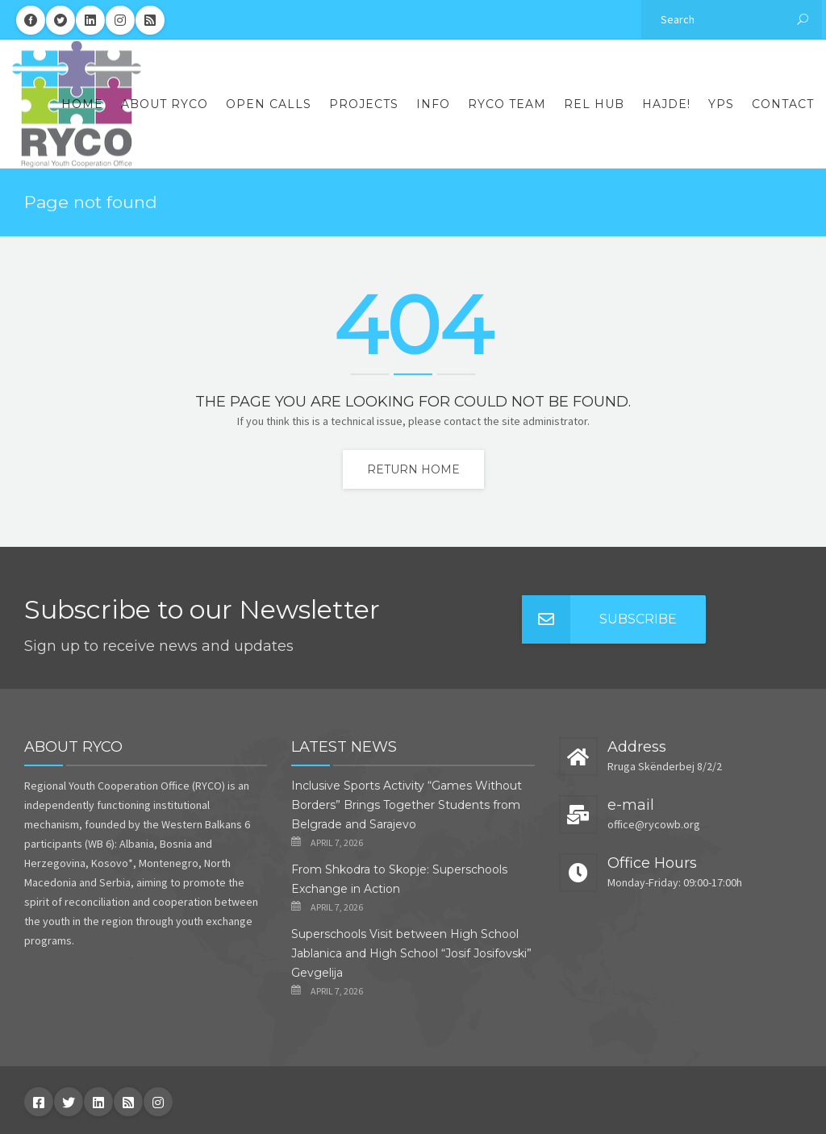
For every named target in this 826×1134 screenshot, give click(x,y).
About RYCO (164, 104)
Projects (363, 104)
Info (433, 104)
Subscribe (599, 619)
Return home (413, 469)
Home (82, 104)
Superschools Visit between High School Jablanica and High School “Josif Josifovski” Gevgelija (411, 953)
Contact (783, 104)
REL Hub (594, 104)
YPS (721, 104)
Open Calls (268, 104)
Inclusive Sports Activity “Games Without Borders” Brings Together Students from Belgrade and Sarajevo (406, 805)
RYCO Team (507, 104)
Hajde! (666, 104)
